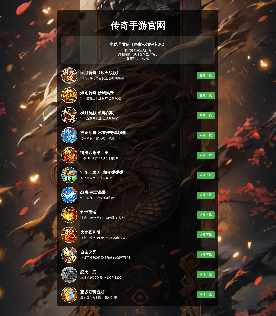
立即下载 (206, 75)
